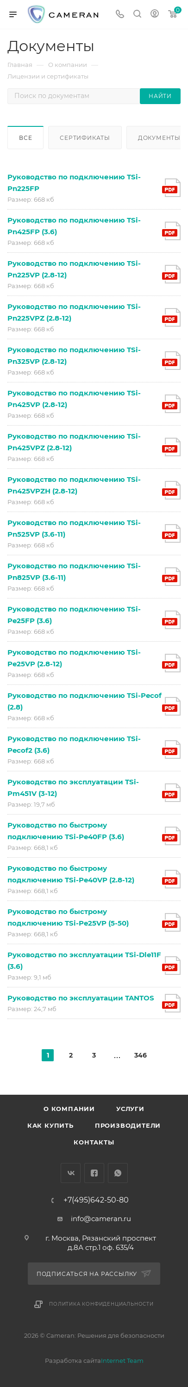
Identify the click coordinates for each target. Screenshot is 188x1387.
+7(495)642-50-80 (96, 1200)
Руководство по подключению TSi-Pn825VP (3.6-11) (74, 571)
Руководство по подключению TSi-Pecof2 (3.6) (74, 744)
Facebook (94, 1173)
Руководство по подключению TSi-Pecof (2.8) (84, 701)
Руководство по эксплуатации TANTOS (80, 997)
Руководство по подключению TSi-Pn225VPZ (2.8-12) (74, 312)
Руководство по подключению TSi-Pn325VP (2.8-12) (74, 355)
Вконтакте (71, 1173)
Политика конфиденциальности (101, 1304)
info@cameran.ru (101, 1218)
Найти (160, 95)
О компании (69, 1108)
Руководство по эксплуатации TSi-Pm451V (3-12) (73, 787)
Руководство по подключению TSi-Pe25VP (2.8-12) (74, 658)
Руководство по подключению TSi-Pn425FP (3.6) (74, 226)
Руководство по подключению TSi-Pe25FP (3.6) (74, 615)
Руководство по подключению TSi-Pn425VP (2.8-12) (74, 398)
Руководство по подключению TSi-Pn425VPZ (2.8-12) (74, 442)
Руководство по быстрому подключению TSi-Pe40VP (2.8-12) (70, 874)
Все (25, 137)
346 (140, 1055)
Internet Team (122, 1360)
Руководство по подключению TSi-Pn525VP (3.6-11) (74, 528)
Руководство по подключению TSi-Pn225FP (74, 182)
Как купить (50, 1125)
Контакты (94, 1142)
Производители (128, 1125)
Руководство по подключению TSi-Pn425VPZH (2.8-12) (74, 485)
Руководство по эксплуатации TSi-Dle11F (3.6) (84, 960)
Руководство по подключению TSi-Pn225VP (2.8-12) (74, 269)
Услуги (130, 1108)
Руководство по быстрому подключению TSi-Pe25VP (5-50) (68, 917)
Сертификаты (85, 137)
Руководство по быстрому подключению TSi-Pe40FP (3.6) (65, 831)
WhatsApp (118, 1173)
